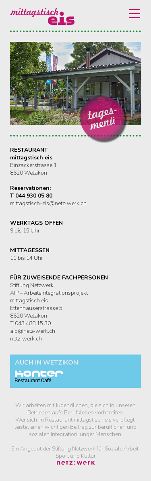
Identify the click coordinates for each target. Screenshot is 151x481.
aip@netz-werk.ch (32, 331)
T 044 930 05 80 (31, 196)
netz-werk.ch (26, 338)
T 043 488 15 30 (30, 323)
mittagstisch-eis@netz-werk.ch (48, 203)
